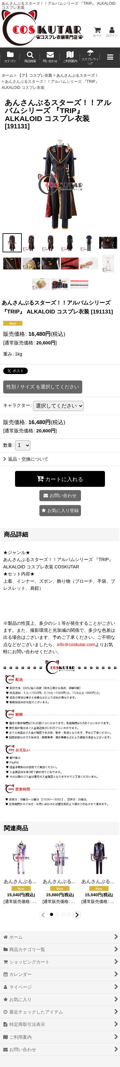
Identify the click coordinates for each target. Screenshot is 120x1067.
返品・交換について (25, 459)
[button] (30, 57)
